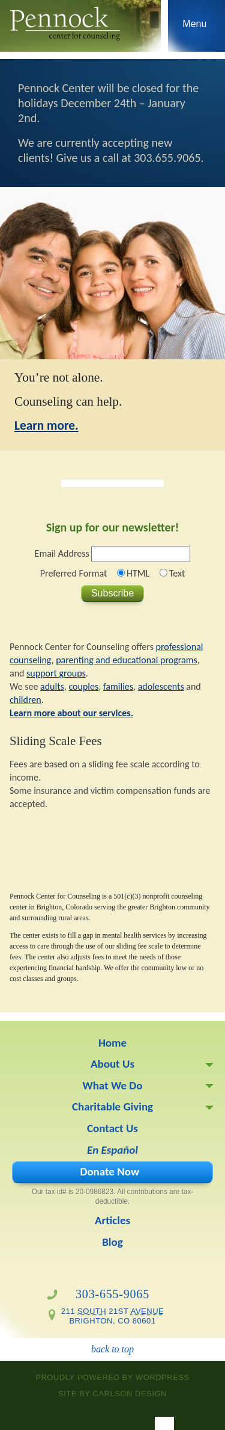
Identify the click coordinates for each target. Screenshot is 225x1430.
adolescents (161, 686)
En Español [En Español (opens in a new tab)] (112, 1150)
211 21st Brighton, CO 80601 (112, 1316)
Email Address (62, 553)
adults (52, 686)
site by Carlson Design (112, 1393)
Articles (112, 1220)
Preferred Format (73, 573)
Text (177, 573)
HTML (138, 573)
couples (83, 686)
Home (112, 1043)
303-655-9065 (112, 1294)
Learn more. (46, 425)
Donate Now (109, 1171)
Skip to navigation (194, 29)
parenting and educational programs (126, 660)
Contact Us (112, 1128)
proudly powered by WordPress (112, 1377)
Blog (112, 1242)
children (25, 699)
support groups (56, 673)
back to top (112, 1349)
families (118, 686)
